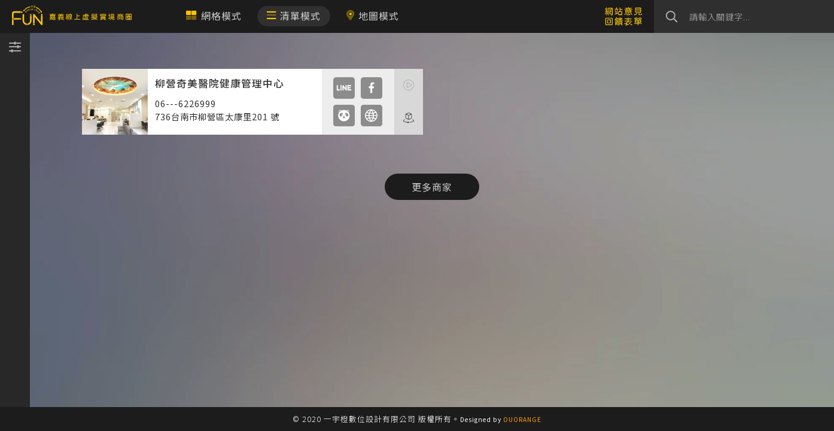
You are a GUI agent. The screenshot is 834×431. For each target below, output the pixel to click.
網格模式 (214, 15)
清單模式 (294, 15)
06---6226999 (185, 103)
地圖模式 (372, 15)
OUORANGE (522, 419)
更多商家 (432, 187)
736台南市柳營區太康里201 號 (217, 116)
